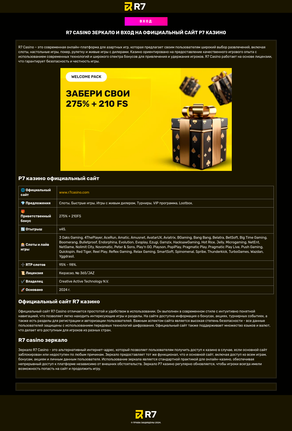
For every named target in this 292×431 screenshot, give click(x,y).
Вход (146, 21)
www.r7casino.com (74, 192)
